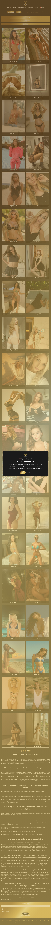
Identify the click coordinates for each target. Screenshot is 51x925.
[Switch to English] (22, 459)
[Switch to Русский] (28, 459)
